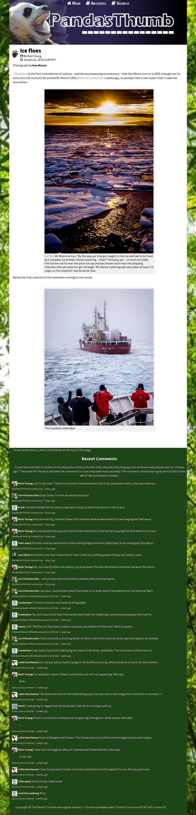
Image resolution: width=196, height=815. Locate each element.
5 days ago (50, 572)
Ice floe (49, 256)
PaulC (21, 706)
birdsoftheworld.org (95, 662)
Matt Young (25, 483)
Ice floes (30, 50)
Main (73, 3)
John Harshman (28, 662)
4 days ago (50, 488)
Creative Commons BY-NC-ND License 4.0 (140, 807)
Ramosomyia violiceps (23, 667)
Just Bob (24, 555)
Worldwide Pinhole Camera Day (27, 488)
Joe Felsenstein (28, 495)
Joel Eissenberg (28, 793)
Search (120, 3)
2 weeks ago (42, 667)
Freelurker (25, 602)
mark (21, 507)
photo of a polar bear (90, 78)
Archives (96, 3)
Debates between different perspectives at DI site (35, 596)
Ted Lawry (24, 543)
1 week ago (65, 596)
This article (20, 73)
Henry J (23, 626)
